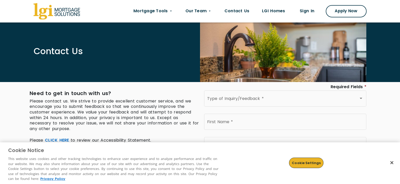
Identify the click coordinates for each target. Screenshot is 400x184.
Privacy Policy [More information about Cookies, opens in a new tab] (52, 178)
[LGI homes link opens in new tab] (273, 11)
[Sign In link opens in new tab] (307, 11)
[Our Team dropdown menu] (198, 11)
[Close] (391, 162)
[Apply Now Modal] (346, 11)
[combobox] (285, 99)
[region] (200, 163)
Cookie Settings (306, 162)
